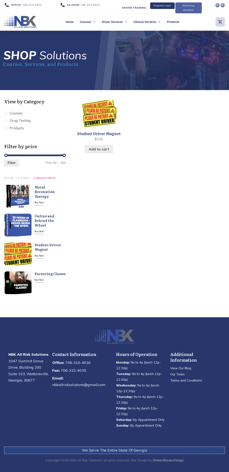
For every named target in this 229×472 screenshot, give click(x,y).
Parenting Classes (50, 274)
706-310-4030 (32, 4)
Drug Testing (21, 121)
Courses (16, 113)
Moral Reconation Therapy (45, 192)
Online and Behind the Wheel (44, 221)
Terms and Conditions (186, 380)
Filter (12, 163)
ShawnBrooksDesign (168, 460)
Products (17, 128)
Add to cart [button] (99, 149)
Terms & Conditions (184, 393)
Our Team (177, 374)
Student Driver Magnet (48, 247)
